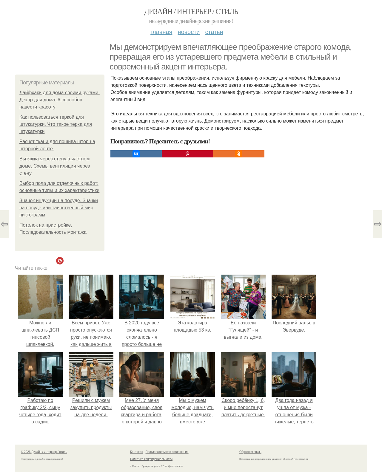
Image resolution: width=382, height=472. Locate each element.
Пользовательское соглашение (167, 452)
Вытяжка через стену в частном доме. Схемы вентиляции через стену (54, 166)
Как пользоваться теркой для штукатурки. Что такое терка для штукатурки (55, 124)
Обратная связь (250, 452)
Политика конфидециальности (151, 459)
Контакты (136, 452)
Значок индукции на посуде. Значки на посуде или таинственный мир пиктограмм (58, 207)
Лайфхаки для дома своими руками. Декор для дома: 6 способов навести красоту (59, 99)
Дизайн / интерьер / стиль (191, 11)
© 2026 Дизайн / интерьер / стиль (44, 452)
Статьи (214, 32)
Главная (161, 32)
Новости (189, 32)
